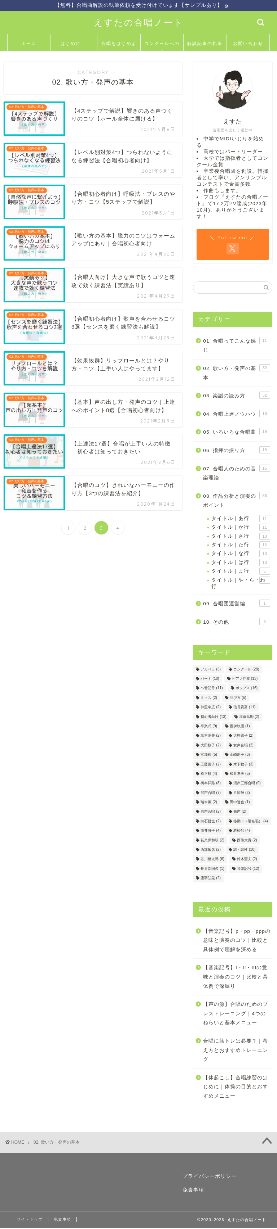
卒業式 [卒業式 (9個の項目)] (209, 727)
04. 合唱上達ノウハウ (236, 414)
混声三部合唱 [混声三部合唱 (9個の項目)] (247, 784)
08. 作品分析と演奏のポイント (236, 501)
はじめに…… (74, 44)
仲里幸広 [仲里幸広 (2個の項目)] (211, 708)
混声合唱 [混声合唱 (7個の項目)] (211, 793)
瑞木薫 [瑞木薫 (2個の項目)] (209, 803)
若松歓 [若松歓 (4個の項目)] (241, 831)
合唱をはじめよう (119, 46)
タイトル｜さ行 (240, 537)
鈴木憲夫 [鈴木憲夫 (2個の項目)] (247, 860)
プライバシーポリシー (210, 1177)
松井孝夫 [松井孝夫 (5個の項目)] (240, 775)
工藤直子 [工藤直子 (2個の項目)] (211, 765)
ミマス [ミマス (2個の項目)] (209, 698)
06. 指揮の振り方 (236, 450)
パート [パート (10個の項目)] (210, 680)
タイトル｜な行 (240, 554)
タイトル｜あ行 (240, 519)
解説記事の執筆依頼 (205, 46)
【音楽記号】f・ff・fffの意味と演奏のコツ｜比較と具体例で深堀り (235, 978)
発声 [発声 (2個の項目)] (239, 812)
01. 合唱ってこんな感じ (236, 346)
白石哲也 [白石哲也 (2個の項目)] (211, 822)
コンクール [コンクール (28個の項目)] (246, 670)
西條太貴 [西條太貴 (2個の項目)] (247, 841)
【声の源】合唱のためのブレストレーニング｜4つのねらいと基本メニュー (235, 1014)
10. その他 (236, 622)
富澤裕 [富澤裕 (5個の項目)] (209, 756)
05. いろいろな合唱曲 (236, 432)
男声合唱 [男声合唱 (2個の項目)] (211, 812)
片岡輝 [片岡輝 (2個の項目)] (241, 793)
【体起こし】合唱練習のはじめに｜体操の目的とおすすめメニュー (235, 1087)
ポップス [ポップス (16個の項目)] (247, 689)
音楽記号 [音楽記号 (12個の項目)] (248, 869)
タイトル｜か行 (240, 528)
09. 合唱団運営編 (236, 604)
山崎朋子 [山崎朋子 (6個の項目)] (240, 756)
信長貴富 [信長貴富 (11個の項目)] (244, 708)
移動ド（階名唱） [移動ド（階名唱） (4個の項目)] (250, 822)
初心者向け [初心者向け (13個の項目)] (213, 717)
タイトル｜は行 (240, 563)
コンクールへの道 (162, 46)
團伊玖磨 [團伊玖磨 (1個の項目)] (240, 727)
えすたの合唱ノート (139, 23)
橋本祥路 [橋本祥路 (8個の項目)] (211, 784)
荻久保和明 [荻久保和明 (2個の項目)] (212, 841)
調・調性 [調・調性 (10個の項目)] (244, 851)
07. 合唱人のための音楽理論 (236, 473)
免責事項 (193, 1191)
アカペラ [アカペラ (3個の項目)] (211, 670)
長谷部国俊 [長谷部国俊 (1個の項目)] (212, 869)
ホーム (28, 44)
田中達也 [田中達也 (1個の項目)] (240, 803)
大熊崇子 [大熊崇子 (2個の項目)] (243, 736)
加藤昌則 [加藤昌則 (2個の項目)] (249, 717)
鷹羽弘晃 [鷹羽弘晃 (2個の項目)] (211, 879)
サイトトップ (30, 1220)
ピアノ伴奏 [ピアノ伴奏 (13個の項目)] (245, 680)
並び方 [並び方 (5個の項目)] (238, 698)
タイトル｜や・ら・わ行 (240, 583)
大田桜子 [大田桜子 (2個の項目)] (211, 746)
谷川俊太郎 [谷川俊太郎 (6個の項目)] (212, 860)
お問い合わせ (248, 44)
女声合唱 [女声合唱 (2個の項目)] (243, 746)
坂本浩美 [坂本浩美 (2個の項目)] (211, 736)
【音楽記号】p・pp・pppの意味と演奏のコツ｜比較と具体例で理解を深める (236, 941)
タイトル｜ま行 (240, 571)
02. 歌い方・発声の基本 (236, 373)
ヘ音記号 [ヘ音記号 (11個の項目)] (212, 689)
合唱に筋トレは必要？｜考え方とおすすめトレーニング (235, 1051)
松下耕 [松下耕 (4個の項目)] (209, 775)
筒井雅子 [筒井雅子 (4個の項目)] (211, 831)
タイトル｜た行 (240, 545)
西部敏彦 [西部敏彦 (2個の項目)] (211, 851)
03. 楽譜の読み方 (236, 395)
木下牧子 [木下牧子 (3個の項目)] (243, 765)
